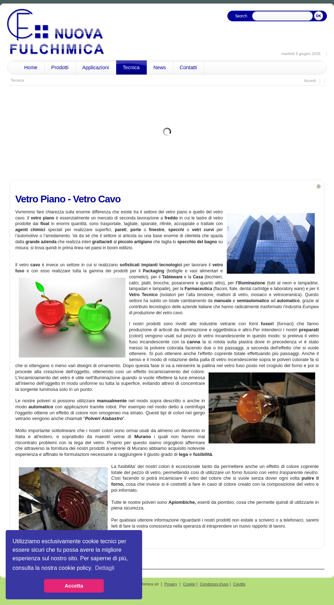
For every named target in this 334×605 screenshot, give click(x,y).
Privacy (171, 584)
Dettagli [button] (104, 568)
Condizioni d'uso (214, 584)
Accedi (310, 80)
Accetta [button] (74, 586)
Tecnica (17, 80)
